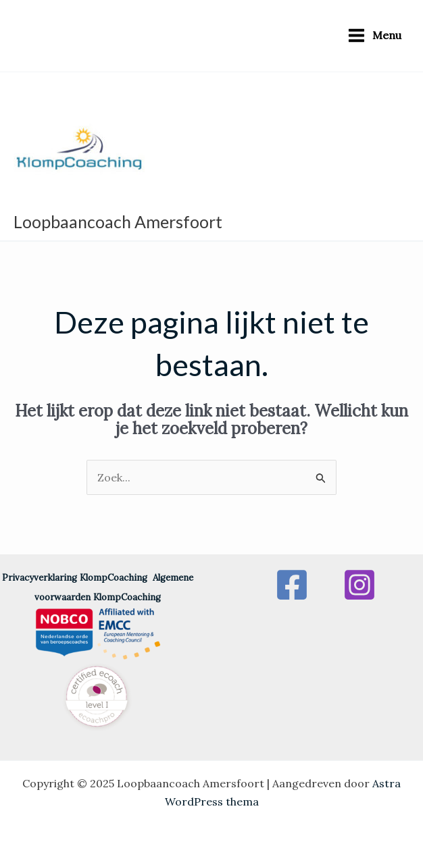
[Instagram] (359, 585)
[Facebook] (292, 585)
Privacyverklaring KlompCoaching (77, 577)
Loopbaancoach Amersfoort (118, 221)
